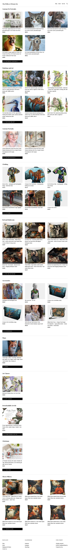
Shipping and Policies (6, 547)
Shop (56, 3)
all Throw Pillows (8, 529)
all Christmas (7, 470)
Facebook (27, 543)
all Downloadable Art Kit (10, 434)
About (59, 3)
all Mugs (5, 366)
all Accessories (7, 331)
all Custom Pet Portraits (10, 61)
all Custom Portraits (9, 157)
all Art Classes (7, 398)
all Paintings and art (9, 122)
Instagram (27, 545)
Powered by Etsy (59, 547)
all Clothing (6, 213)
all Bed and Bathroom (9, 273)
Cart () (63, 3)
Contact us (4, 549)
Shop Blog (27, 547)
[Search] (67, 4)
